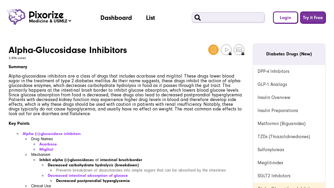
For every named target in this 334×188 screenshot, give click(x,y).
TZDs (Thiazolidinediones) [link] (284, 136)
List (150, 17)
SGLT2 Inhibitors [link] (274, 176)
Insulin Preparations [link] (278, 110)
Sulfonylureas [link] (271, 149)
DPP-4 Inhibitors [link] (273, 71)
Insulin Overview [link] (274, 97)
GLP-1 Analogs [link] (272, 84)
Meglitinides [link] (270, 163)
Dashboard (116, 17)
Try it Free (313, 17)
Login (285, 17)
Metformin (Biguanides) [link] (282, 123)
